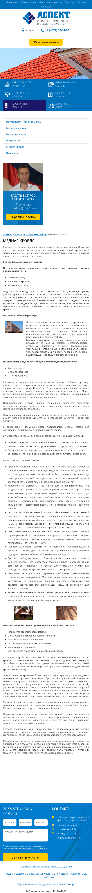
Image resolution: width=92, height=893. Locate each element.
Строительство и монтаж (22, 84)
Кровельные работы (20, 105)
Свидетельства (28, 2)
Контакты (46, 6)
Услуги (18, 234)
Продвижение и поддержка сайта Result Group (46, 884)
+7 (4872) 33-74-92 (57, 30)
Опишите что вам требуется (25, 835)
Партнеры (70, 2)
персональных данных (36, 848)
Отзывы (82, 2)
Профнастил (13, 140)
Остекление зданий (63, 94)
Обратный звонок (23, 217)
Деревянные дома (63, 105)
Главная (7, 234)
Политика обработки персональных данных (46, 866)
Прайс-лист (12, 152)
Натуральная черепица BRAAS (23, 121)
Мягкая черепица (16, 127)
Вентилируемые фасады (65, 84)
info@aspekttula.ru (66, 824)
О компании (12, 2)
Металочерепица (16, 134)
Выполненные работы (50, 2)
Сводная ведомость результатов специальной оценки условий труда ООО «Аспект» (46, 875)
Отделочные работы (20, 94)
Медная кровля (15, 146)
